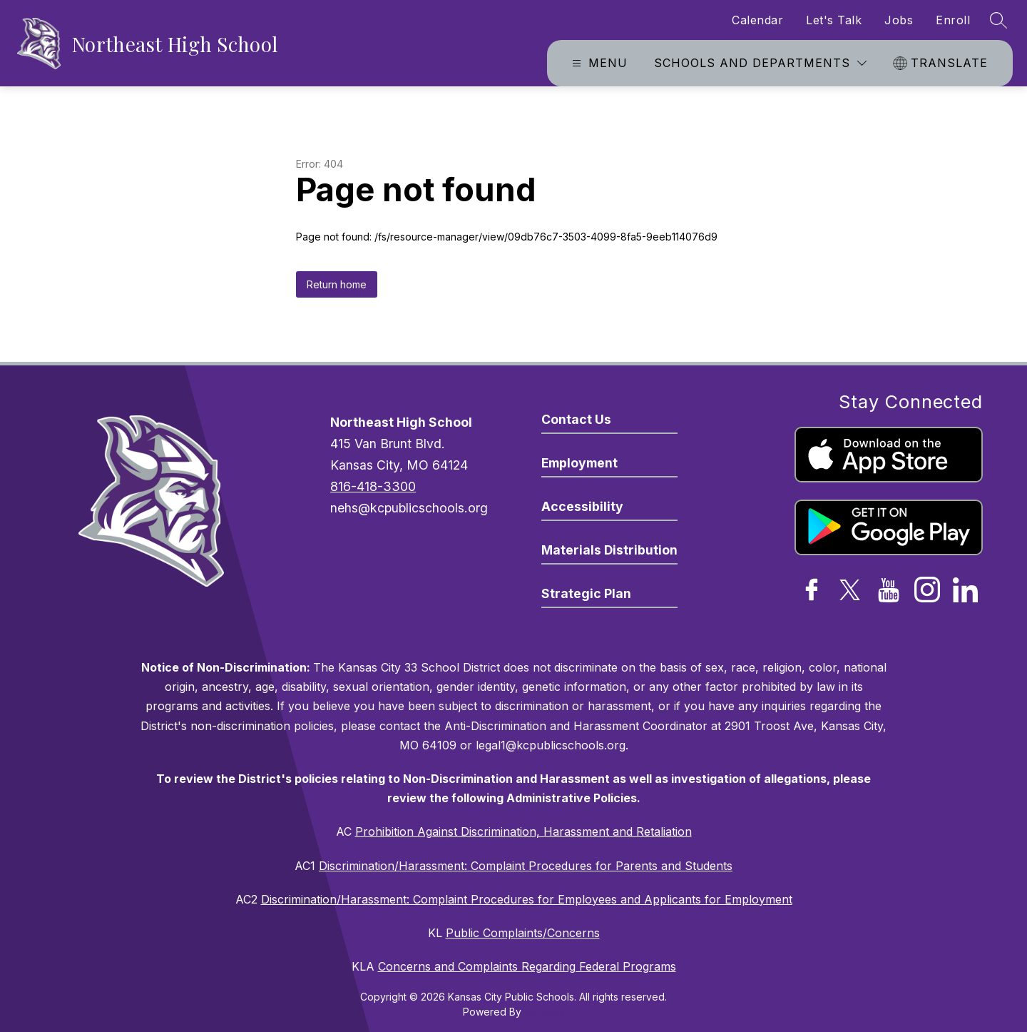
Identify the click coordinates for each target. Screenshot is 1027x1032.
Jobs (898, 20)
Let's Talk (834, 20)
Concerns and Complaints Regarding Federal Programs (527, 966)
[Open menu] (598, 63)
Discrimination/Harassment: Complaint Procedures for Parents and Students (525, 866)
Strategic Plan (586, 593)
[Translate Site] (942, 63)
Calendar (757, 20)
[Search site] (998, 20)
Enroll (953, 20)
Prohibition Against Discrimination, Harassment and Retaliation (523, 831)
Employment (579, 462)
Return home (337, 284)
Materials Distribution (609, 549)
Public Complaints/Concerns (523, 933)
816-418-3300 (373, 486)
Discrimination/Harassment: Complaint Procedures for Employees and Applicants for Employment (526, 899)
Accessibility (582, 506)
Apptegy (544, 1012)
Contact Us (576, 419)
